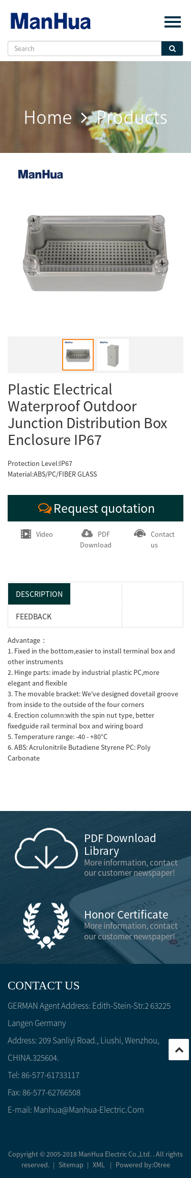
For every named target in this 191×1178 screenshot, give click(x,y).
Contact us (154, 539)
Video (37, 534)
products (132, 118)
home (47, 118)
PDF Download (96, 539)
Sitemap (71, 1164)
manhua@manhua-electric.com (89, 1109)
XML (99, 1164)
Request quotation (95, 508)
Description (39, 594)
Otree (161, 1164)
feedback (33, 616)
